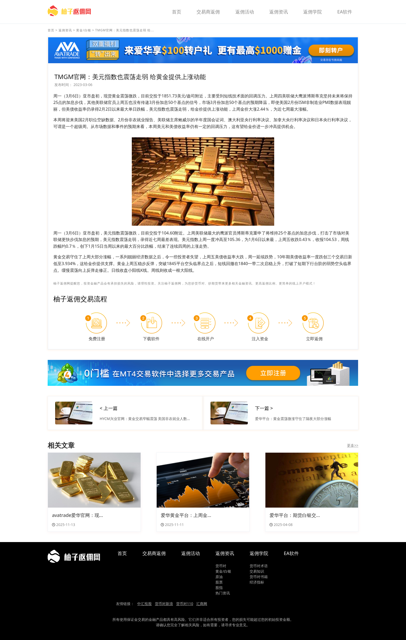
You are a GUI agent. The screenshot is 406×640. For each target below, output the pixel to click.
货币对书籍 (259, 576)
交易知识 (257, 571)
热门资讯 (222, 593)
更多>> (352, 445)
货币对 (220, 565)
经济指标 (257, 582)
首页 (176, 12)
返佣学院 (312, 12)
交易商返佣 (208, 12)
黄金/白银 (83, 30)
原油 (219, 576)
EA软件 (344, 12)
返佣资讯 (278, 12)
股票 (219, 582)
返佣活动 (244, 12)
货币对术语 (259, 565)
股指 (219, 587)
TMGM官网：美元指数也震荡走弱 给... (124, 30)
